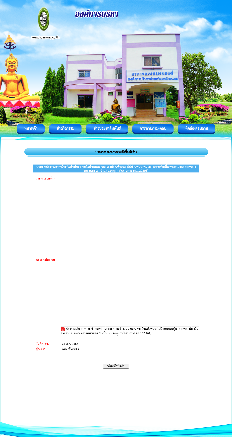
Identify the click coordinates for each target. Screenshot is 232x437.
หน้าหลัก (30, 128)
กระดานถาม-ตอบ (153, 128)
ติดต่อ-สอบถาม (196, 128)
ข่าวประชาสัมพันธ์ (107, 128)
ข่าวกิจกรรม (65, 128)
